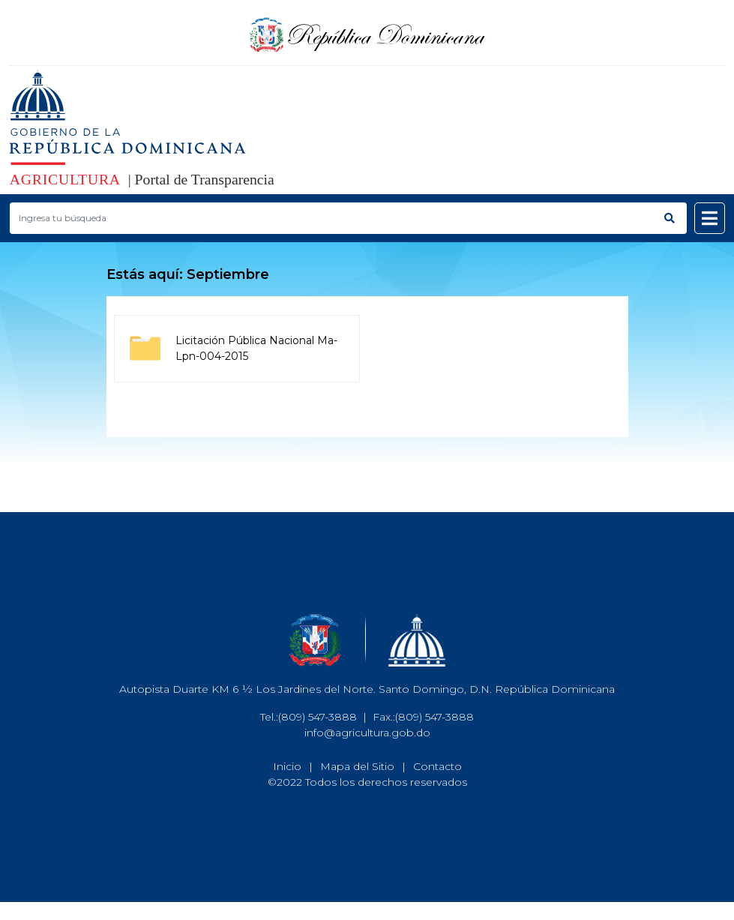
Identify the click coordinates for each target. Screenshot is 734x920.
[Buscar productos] (331, 218)
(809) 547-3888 (317, 717)
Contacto (437, 766)
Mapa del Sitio (357, 766)
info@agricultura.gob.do (367, 732)
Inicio (287, 766)
